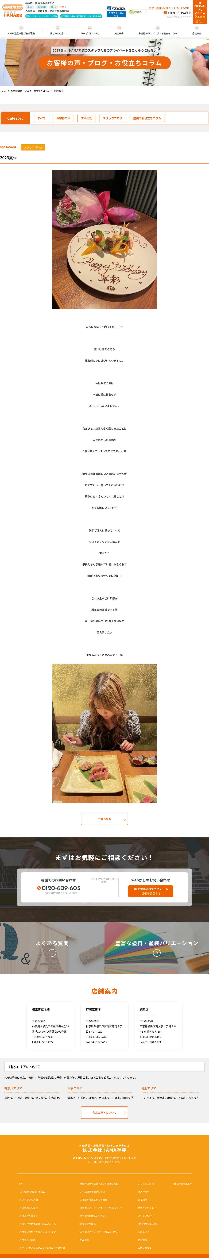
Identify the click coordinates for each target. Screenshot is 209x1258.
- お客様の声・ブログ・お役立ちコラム (98, 1231)
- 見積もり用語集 (87, 1223)
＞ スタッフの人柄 (28, 1199)
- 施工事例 (84, 1239)
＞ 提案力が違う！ (28, 1215)
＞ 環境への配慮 (27, 1239)
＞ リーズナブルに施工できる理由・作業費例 (42, 1247)
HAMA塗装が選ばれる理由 (21, 30)
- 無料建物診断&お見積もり (92, 1215)
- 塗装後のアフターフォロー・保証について (101, 1207)
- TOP (21, 1183)
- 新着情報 (142, 1239)
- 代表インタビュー (146, 1207)
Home (3, 90)
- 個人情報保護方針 (182, 1183)
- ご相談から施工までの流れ (93, 1199)
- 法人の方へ (143, 1191)
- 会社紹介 (142, 1199)
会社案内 (196, 30)
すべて (41, 118)
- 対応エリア (143, 1231)
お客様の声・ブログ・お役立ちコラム (158, 30)
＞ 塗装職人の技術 (28, 1207)
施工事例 (118, 30)
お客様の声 (63, 118)
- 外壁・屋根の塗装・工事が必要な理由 (98, 1183)
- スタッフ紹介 (144, 1215)
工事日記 (86, 118)
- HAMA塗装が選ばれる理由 (32, 1191)
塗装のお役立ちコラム (147, 118)
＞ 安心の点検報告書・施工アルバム (37, 1223)
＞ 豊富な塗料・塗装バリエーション (37, 1231)
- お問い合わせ (144, 1247)
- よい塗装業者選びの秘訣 (92, 1191)
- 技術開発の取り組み (147, 1223)
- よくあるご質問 (145, 1183)
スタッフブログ (112, 118)
